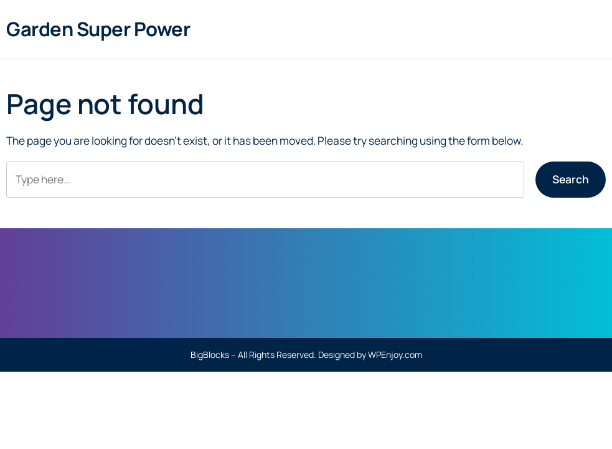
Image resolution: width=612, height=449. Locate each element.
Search (570, 178)
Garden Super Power (98, 29)
